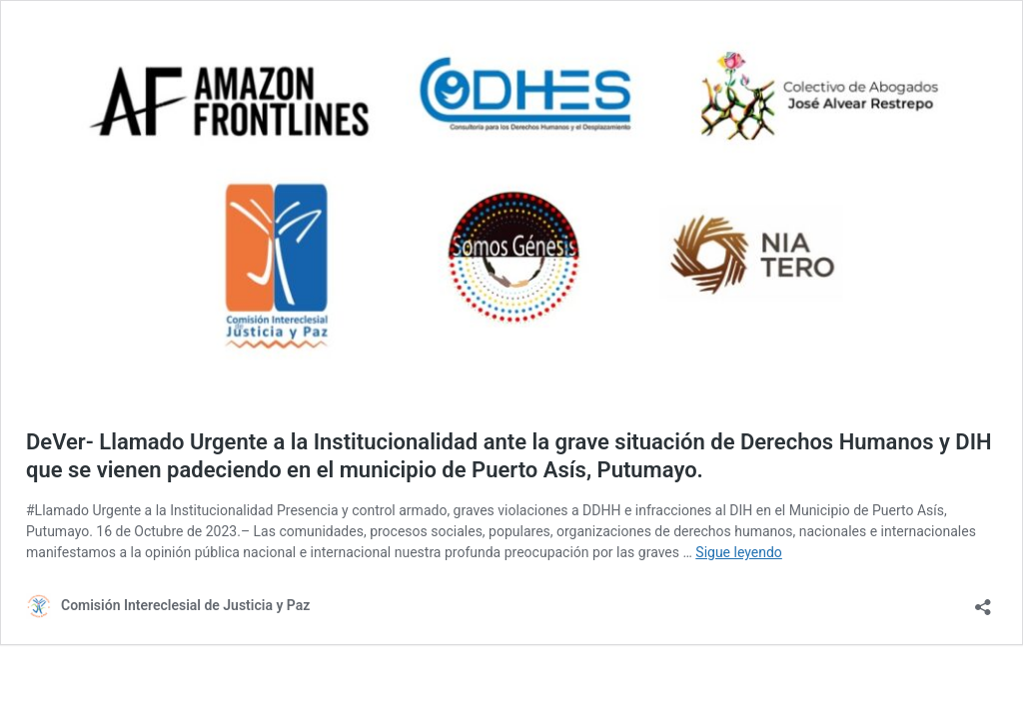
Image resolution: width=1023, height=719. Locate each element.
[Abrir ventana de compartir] (983, 600)
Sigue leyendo (738, 552)
